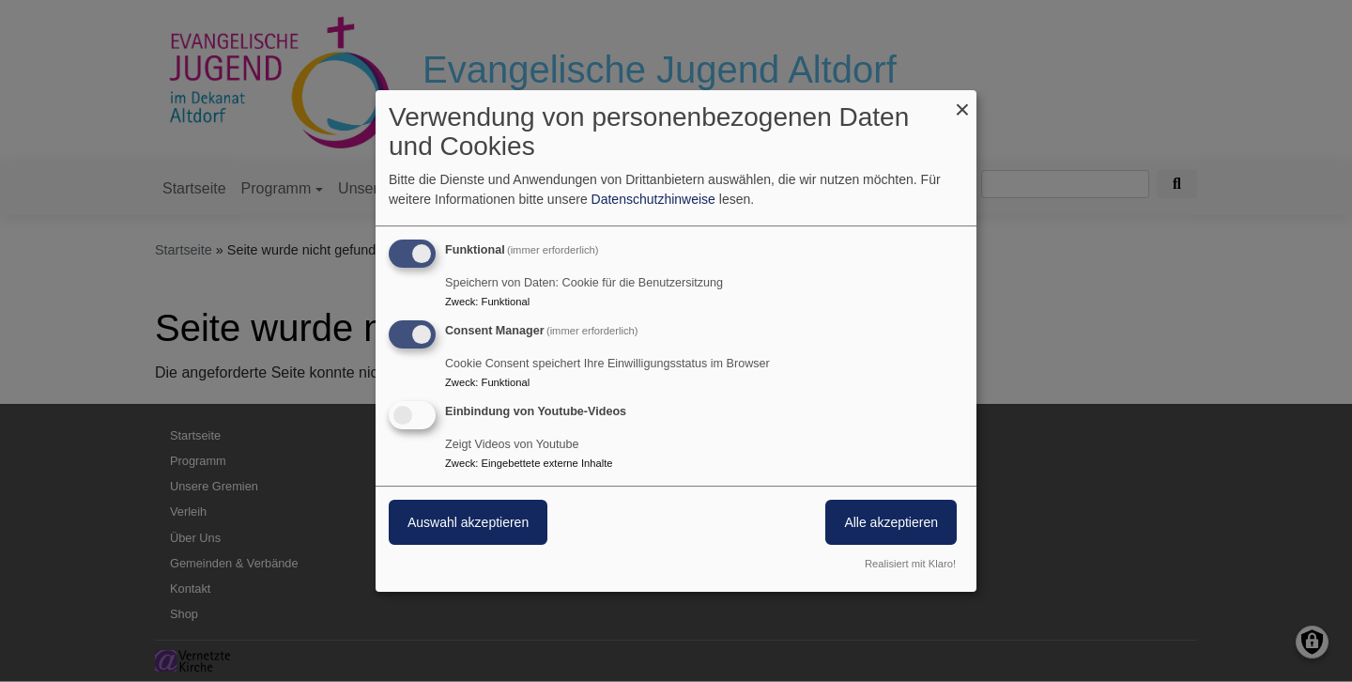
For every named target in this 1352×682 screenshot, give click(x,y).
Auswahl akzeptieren (468, 522)
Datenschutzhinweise (653, 199)
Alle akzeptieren (891, 522)
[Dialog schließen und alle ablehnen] (962, 102)
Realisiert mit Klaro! (910, 563)
